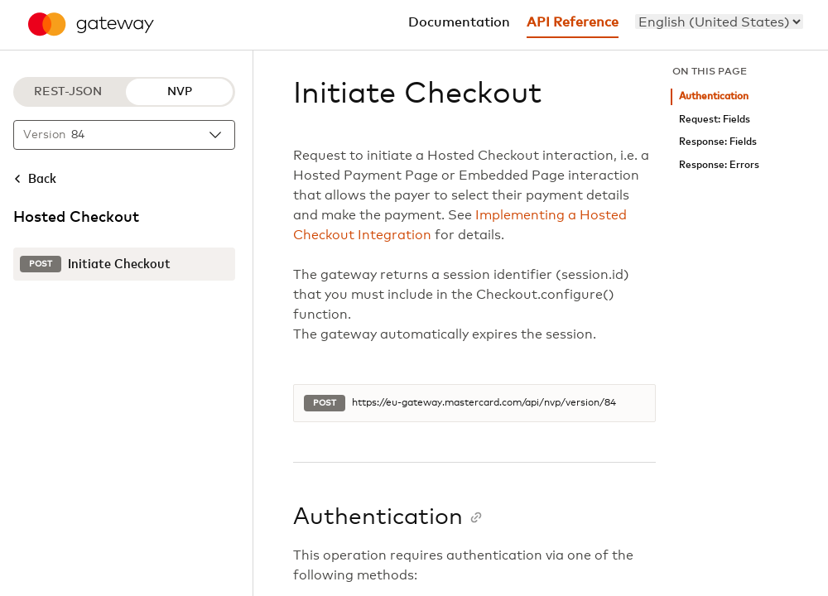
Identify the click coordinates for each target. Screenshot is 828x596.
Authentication (714, 96)
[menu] (719, 21)
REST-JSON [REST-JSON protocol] (68, 92)
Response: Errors (719, 165)
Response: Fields (718, 142)
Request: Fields (714, 119)
